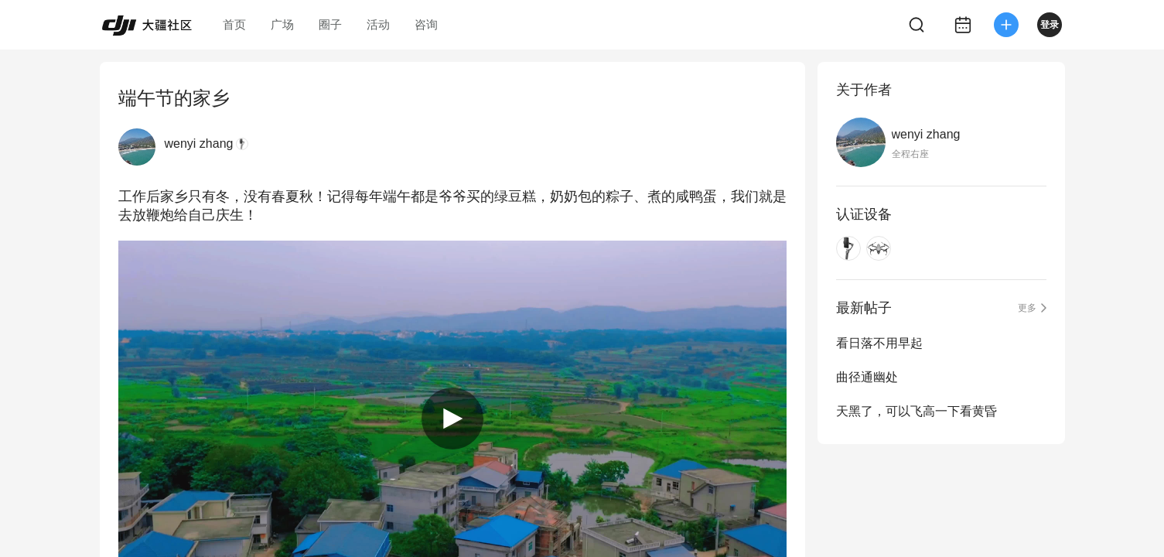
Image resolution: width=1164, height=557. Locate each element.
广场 (282, 24)
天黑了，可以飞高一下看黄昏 (916, 411)
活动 (378, 24)
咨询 (426, 24)
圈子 (330, 24)
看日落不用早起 (879, 343)
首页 (234, 24)
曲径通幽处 (867, 377)
